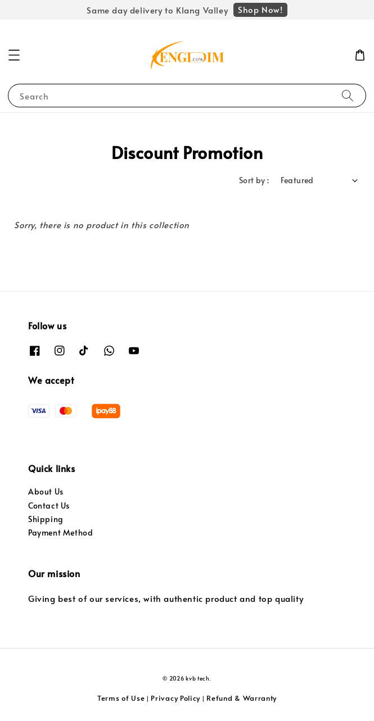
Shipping (46, 519)
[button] (14, 55)
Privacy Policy (175, 698)
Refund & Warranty (241, 698)
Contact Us (49, 505)
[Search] (348, 95)
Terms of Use (121, 698)
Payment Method (60, 532)
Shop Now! (260, 9)
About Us (46, 491)
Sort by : (254, 180)
